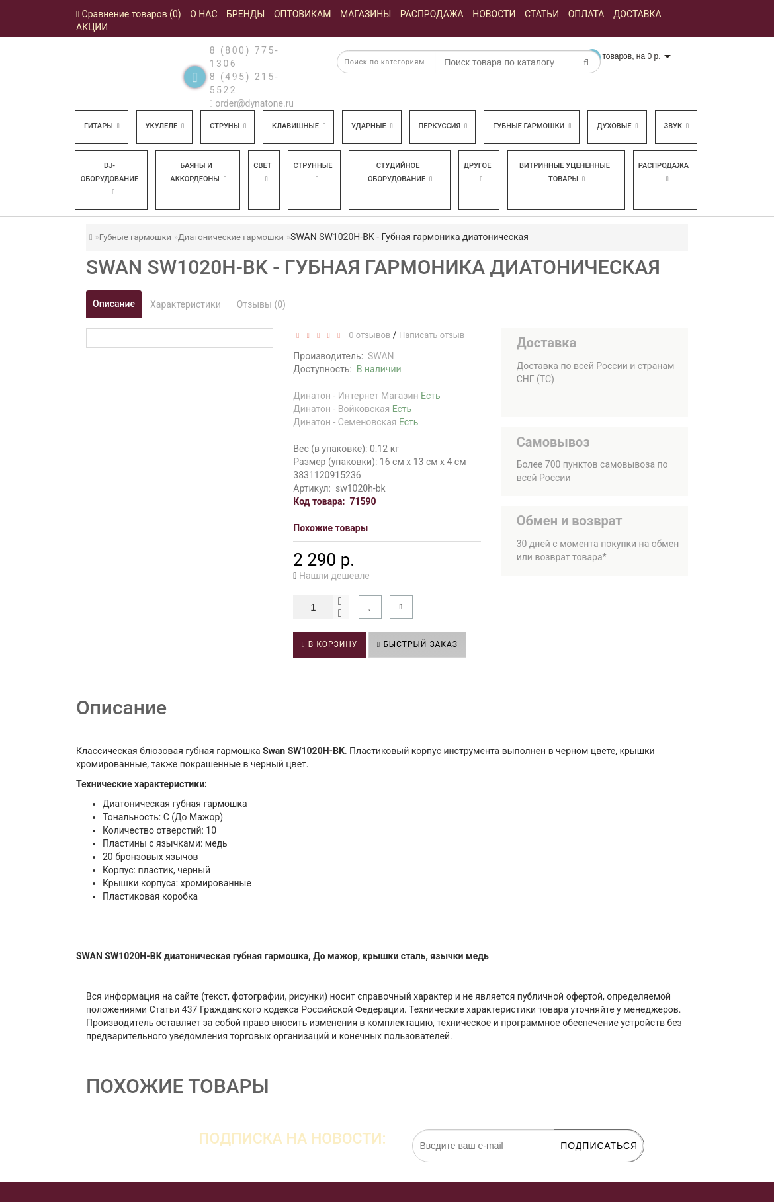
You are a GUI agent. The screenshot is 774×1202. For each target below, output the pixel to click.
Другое (478, 172)
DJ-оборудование (109, 178)
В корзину (329, 644)
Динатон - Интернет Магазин (366, 395)
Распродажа (663, 172)
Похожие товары (330, 528)
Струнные (312, 172)
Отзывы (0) (261, 304)
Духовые (617, 126)
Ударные (372, 126)
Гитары (102, 126)
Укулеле (165, 126)
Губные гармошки (532, 126)
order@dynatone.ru (252, 103)
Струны (228, 126)
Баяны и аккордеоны (198, 172)
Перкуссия (443, 126)
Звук (676, 126)
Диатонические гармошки (231, 237)
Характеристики (185, 304)
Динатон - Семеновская (355, 422)
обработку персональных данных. (580, 1169)
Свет (262, 172)
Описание (114, 303)
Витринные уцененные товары (564, 172)
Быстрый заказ (417, 644)
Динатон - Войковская (352, 409)
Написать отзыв (431, 335)
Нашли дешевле (334, 575)
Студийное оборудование (400, 172)
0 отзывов (367, 335)
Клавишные (298, 126)
